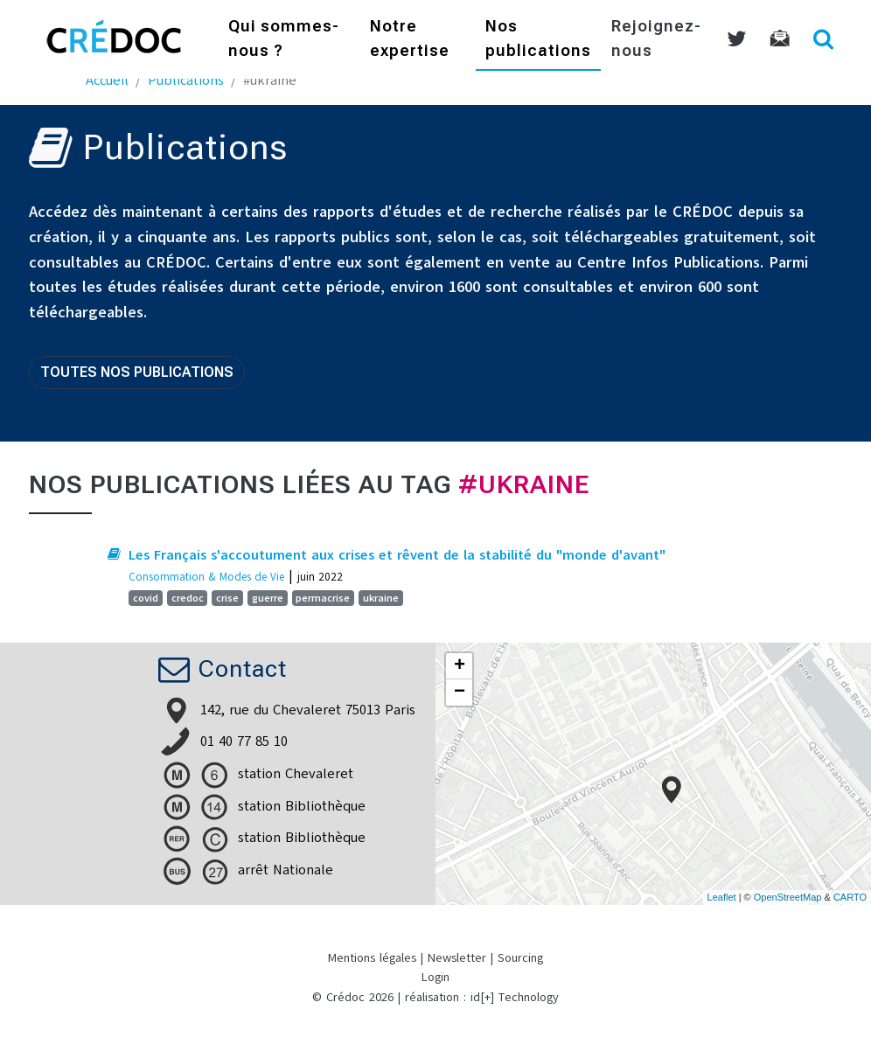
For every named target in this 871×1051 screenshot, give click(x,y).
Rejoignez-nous (656, 39)
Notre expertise (409, 39)
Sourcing (520, 958)
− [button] (459, 692)
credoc (187, 598)
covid (145, 598)
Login (435, 977)
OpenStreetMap (788, 897)
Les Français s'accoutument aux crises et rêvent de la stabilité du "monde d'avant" (397, 555)
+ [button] (459, 666)
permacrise (323, 598)
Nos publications (538, 39)
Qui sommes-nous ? (283, 39)
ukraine (381, 598)
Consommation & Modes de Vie (206, 576)
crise (227, 598)
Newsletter (457, 958)
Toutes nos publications (136, 372)
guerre (267, 598)
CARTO (850, 897)
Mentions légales (372, 958)
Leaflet (721, 897)
